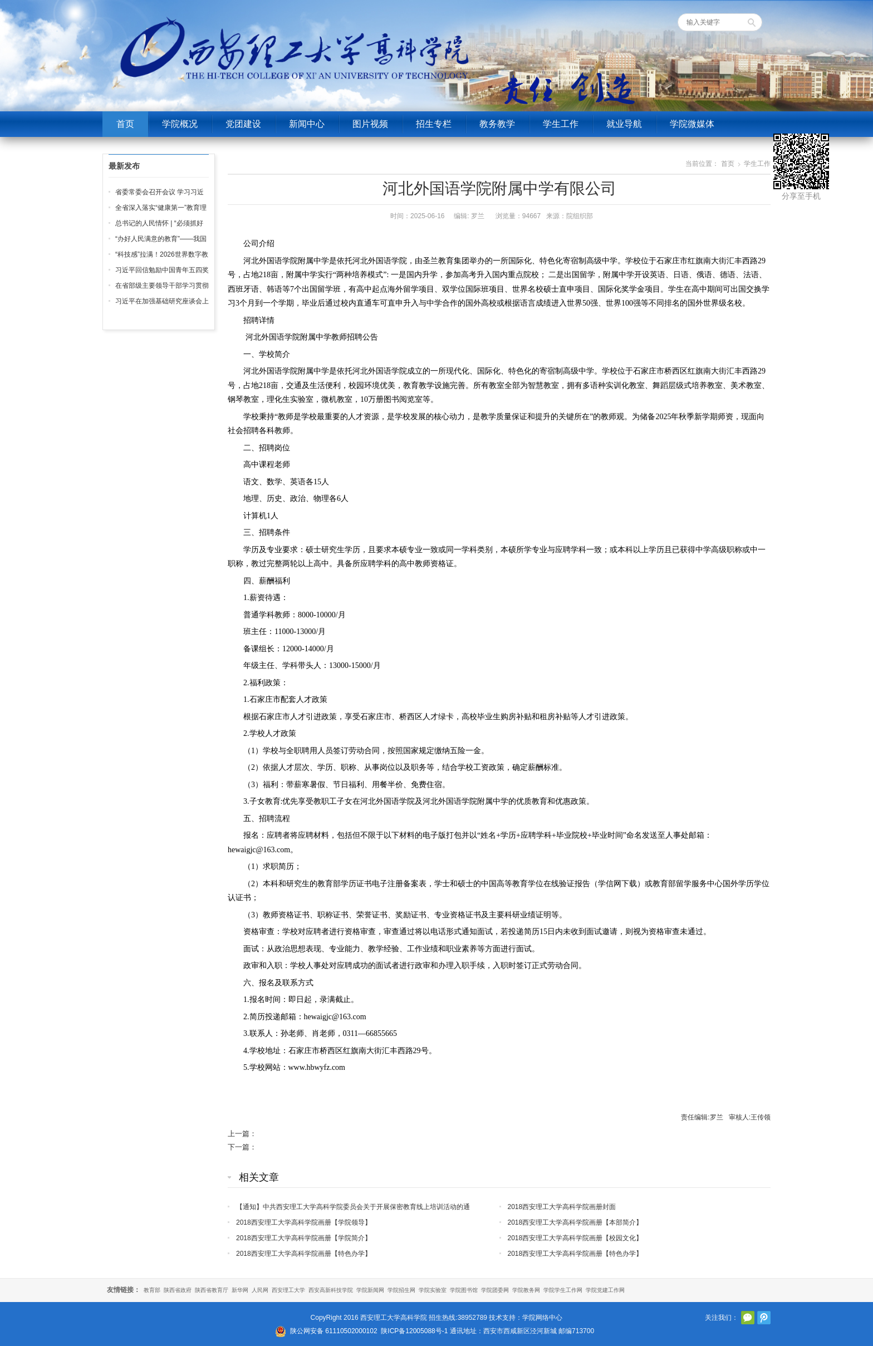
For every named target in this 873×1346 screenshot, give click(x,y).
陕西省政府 (178, 1290)
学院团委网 (495, 1290)
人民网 (260, 1290)
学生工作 (560, 124)
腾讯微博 (764, 1317)
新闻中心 (307, 124)
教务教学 (497, 124)
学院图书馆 (464, 1290)
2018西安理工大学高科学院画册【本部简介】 (575, 1222)
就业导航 (624, 124)
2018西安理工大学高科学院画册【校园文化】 (575, 1238)
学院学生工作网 (562, 1290)
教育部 (152, 1290)
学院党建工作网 (605, 1290)
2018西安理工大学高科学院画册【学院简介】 (303, 1238)
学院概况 (180, 124)
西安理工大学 (288, 1290)
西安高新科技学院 (330, 1290)
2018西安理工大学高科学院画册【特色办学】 (303, 1253)
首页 (125, 124)
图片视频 (370, 124)
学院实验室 (433, 1290)
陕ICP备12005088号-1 (414, 1331)
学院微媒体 (692, 124)
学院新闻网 (370, 1290)
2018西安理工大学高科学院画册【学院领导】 (303, 1222)
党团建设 (243, 124)
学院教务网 (526, 1290)
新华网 (240, 1290)
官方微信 (747, 1317)
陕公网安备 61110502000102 (333, 1331)
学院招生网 (401, 1290)
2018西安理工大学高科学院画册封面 (562, 1207)
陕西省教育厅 (211, 1290)
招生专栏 (434, 124)
